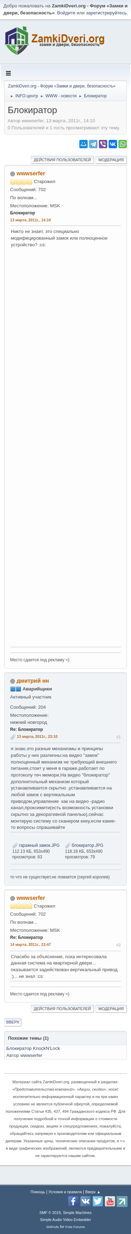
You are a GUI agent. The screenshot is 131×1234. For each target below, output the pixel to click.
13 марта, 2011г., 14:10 (30, 220)
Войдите (66, 12)
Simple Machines (77, 1212)
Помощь (37, 1192)
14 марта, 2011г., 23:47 (30, 944)
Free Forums (75, 1227)
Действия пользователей (62, 160)
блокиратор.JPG (84, 845)
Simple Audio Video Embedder (65, 1219)
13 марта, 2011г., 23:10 (37, 736)
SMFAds (52, 1227)
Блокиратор (22, 212)
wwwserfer (30, 173)
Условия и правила (65, 1192)
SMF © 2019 (50, 1212)
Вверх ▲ (93, 1192)
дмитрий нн (32, 681)
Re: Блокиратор (26, 729)
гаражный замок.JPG (36, 845)
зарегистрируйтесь (106, 12)
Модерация (111, 160)
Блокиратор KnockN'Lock (33, 1048)
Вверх (12, 1022)
